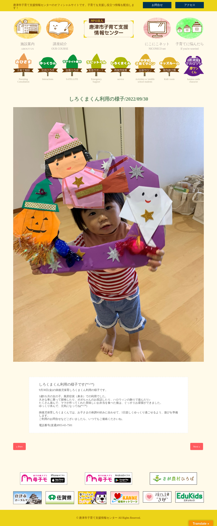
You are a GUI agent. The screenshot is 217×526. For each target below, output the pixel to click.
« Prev (19, 446)
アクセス (189, 5)
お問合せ (157, 5)
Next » (196, 446)
